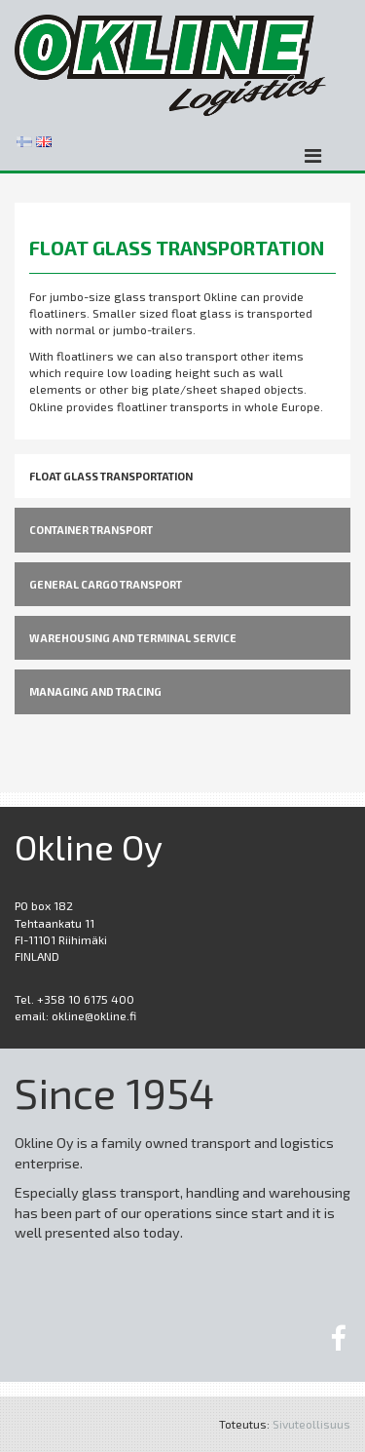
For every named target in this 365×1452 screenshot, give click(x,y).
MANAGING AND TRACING (95, 691)
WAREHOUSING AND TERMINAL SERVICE (133, 637)
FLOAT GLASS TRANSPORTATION (111, 476)
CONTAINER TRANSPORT (91, 529)
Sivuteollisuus (311, 1424)
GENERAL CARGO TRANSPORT (105, 584)
